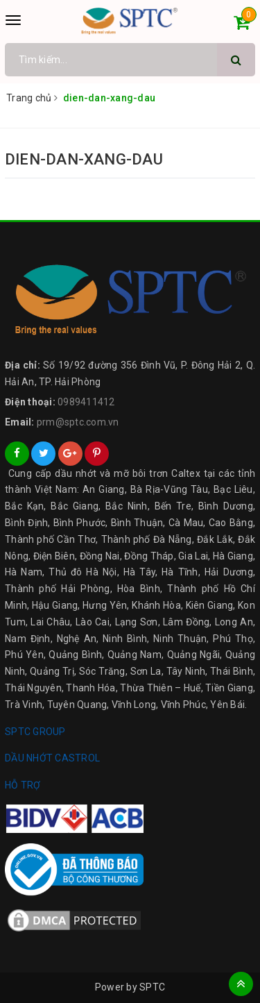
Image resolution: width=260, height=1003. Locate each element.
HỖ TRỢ (23, 785)
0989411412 (86, 401)
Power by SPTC (130, 987)
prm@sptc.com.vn (78, 422)
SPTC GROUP (35, 731)
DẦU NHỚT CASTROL (52, 758)
